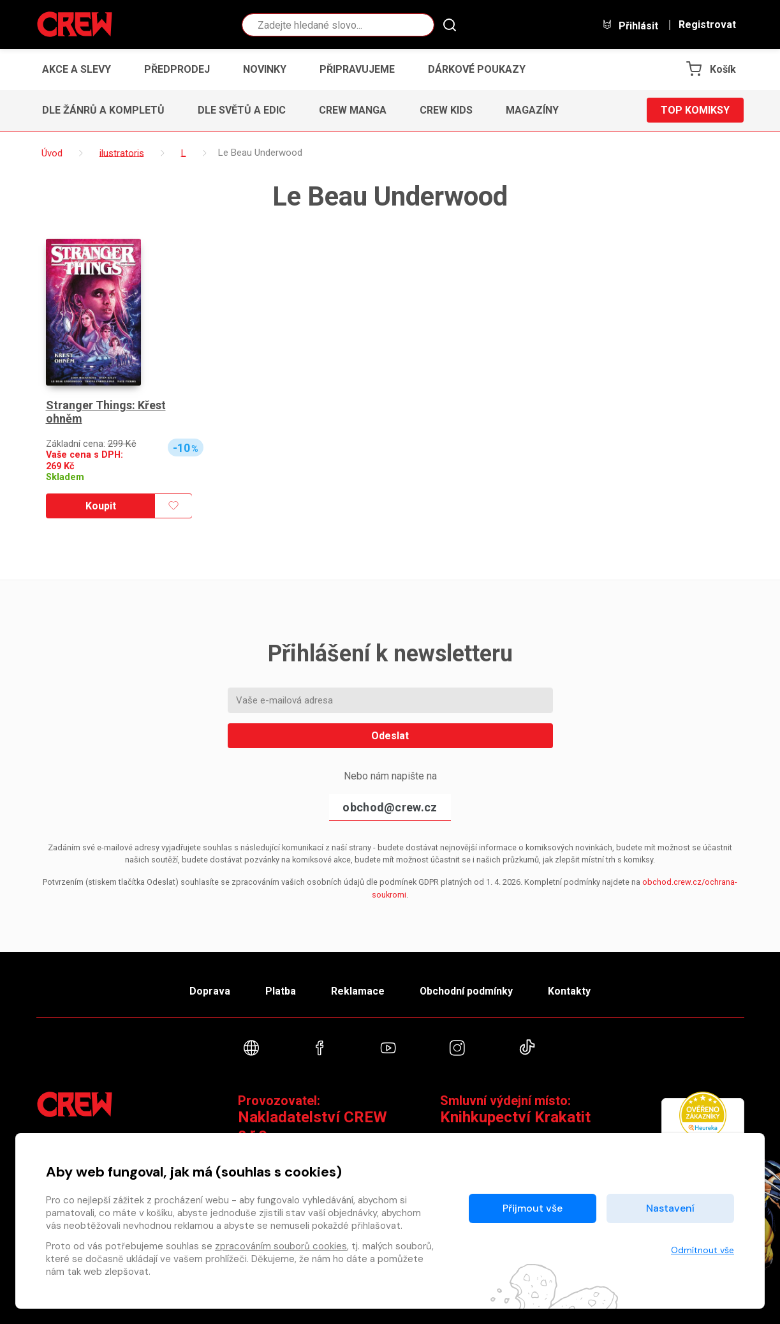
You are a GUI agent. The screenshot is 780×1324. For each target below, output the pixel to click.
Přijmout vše (533, 1208)
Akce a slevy (76, 69)
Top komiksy (695, 110)
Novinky (264, 69)
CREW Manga (352, 110)
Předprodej (177, 69)
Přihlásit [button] (630, 25)
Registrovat (707, 25)
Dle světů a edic (242, 110)
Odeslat (390, 736)
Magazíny (532, 110)
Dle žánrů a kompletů (103, 110)
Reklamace (358, 990)
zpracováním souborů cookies (281, 1246)
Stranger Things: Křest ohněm (106, 412)
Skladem (65, 477)
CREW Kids (446, 110)
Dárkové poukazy (477, 69)
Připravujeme (357, 69)
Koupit (100, 506)
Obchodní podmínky (466, 990)
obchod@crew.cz (389, 807)
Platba (280, 990)
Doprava (209, 990)
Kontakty (569, 990)
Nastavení (670, 1208)
